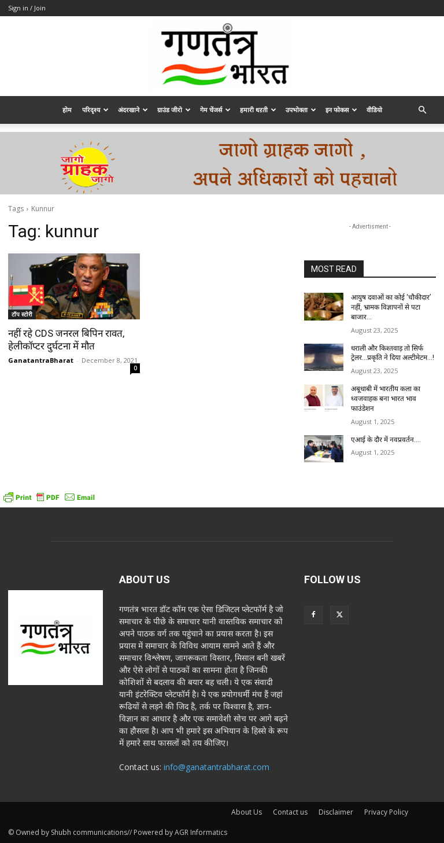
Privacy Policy (386, 812)
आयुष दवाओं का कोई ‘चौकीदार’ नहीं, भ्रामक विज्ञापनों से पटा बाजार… (391, 307)
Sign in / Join (27, 7)
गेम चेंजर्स (215, 109)
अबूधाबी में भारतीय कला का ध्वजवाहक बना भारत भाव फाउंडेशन (385, 399)
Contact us (290, 812)
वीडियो (374, 109)
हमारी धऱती (258, 109)
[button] (422, 110)
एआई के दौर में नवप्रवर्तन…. (386, 440)
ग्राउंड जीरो (174, 109)
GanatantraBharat (40, 360)
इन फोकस (341, 109)
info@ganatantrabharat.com (216, 766)
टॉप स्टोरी (22, 314)
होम (67, 109)
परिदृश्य (95, 109)
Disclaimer (336, 812)
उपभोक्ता (301, 109)
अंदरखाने (133, 109)
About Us (246, 812)
